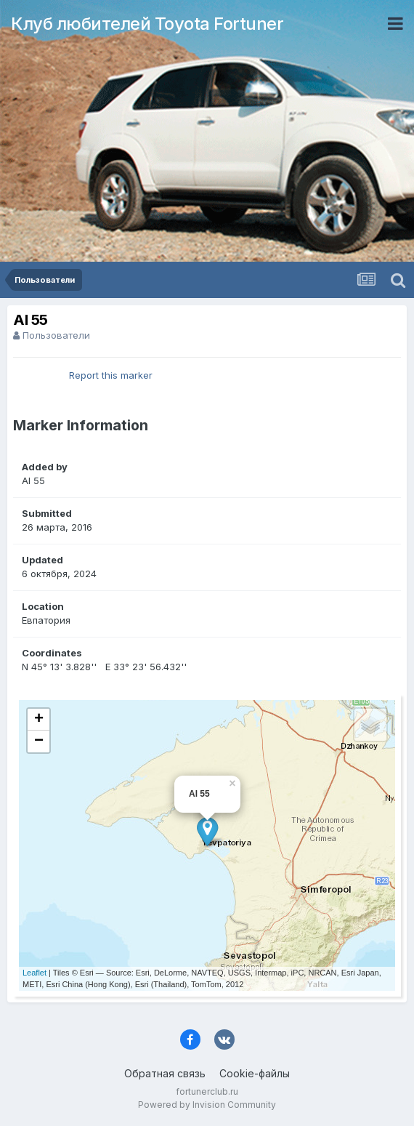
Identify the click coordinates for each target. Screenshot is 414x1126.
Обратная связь (165, 1073)
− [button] (39, 741)
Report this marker (111, 375)
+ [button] (39, 720)
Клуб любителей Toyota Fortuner (147, 23)
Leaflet (34, 972)
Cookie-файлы (254, 1073)
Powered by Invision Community (207, 1104)
